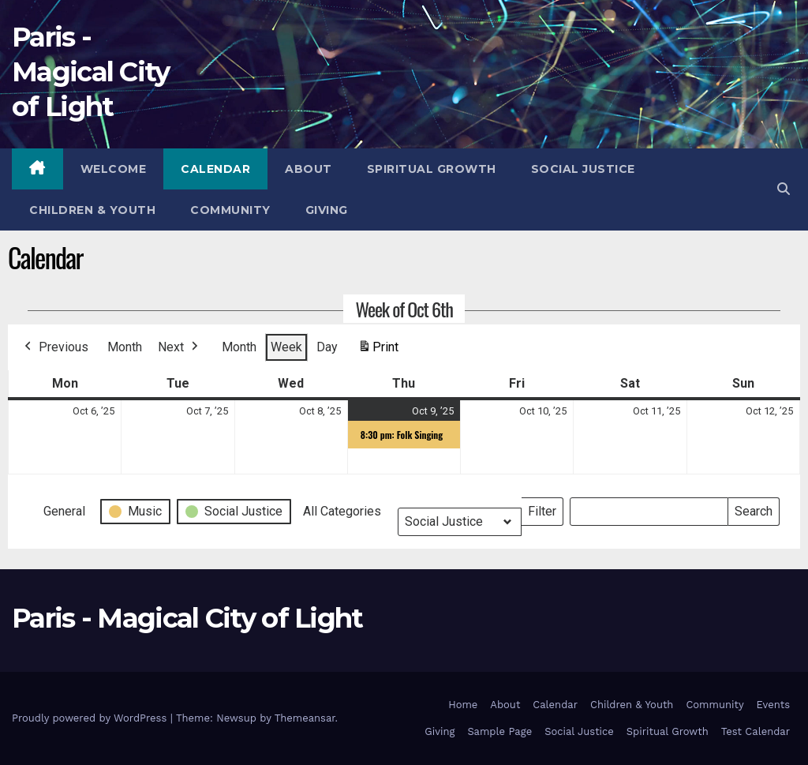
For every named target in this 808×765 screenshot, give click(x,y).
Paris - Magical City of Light (91, 72)
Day (327, 346)
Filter (545, 508)
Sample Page (499, 731)
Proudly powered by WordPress (91, 718)
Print (377, 350)
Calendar (215, 169)
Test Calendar (755, 731)
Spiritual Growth (431, 169)
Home (462, 705)
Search (753, 508)
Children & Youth (92, 210)
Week (286, 346)
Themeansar (305, 718)
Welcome (113, 169)
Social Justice (583, 169)
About (308, 169)
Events (773, 705)
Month (124, 346)
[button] (783, 189)
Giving (326, 210)
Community (230, 210)
